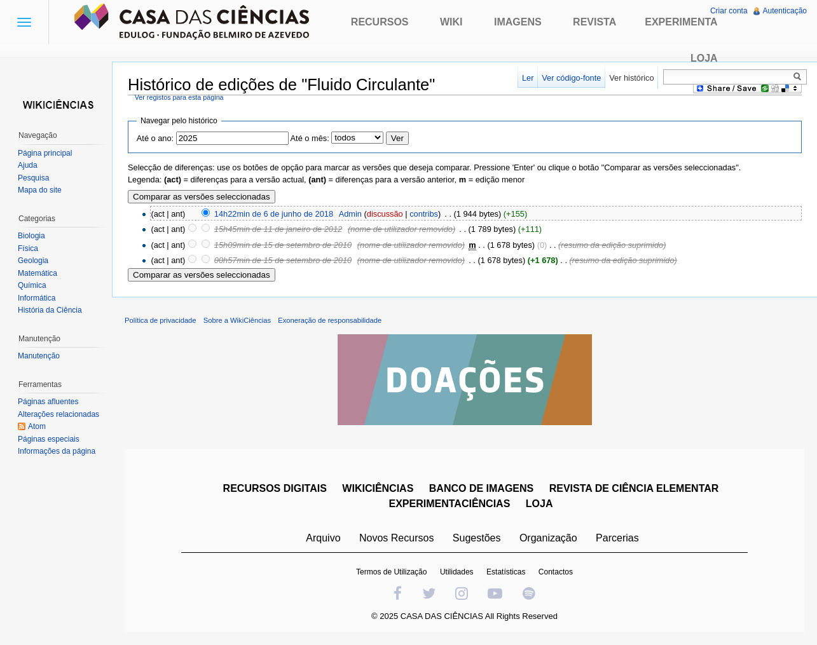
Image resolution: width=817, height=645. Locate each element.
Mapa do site (40, 190)
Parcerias (617, 538)
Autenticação (785, 10)
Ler (528, 78)
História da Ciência (50, 310)
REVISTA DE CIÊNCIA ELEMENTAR (634, 488)
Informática (36, 298)
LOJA (539, 503)
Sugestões (477, 538)
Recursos (380, 22)
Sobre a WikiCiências (237, 320)
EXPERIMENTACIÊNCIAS (450, 503)
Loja (704, 58)
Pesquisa (33, 177)
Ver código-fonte (571, 78)
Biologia (31, 235)
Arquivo (323, 538)
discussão (385, 214)
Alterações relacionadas (58, 414)
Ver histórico (631, 78)
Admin (350, 214)
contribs (423, 214)
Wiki (451, 22)
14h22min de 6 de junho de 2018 (273, 214)
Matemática (37, 273)
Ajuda (28, 165)
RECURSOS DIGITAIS (275, 488)
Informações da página (56, 451)
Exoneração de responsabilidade (329, 320)
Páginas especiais (48, 439)
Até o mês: (310, 138)
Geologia (33, 260)
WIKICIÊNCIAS (377, 488)
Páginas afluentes (48, 401)
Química (32, 285)
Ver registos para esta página (179, 97)
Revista (594, 22)
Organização (548, 538)
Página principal (45, 153)
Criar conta (729, 10)
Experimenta (681, 22)
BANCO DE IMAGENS (481, 488)
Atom (37, 426)
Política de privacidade (160, 320)
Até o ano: (155, 138)
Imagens (518, 22)
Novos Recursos (396, 538)
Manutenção (39, 355)
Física (28, 248)
